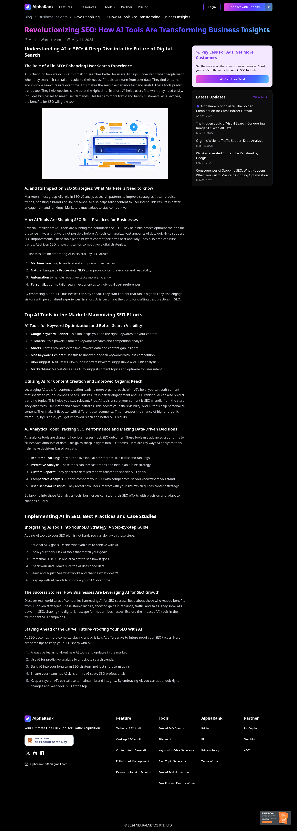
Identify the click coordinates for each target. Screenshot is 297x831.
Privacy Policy (210, 750)
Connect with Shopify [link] (244, 7)
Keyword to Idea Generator (176, 750)
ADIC (247, 750)
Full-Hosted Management (132, 761)
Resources (90, 7)
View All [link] (260, 97)
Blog (28, 17)
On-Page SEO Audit (128, 739)
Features (67, 7)
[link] (232, 111)
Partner (126, 7)
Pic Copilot (251, 728)
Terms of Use (209, 761)
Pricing (143, 7)
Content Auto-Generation (132, 750)
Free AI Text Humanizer (174, 772)
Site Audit (165, 739)
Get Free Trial (232, 79)
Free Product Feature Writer (177, 783)
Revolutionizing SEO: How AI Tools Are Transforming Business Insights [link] (132, 17)
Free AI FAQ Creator (172, 728)
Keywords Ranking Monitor (134, 772)
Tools (110, 7)
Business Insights (53, 17)
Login (212, 7)
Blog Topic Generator (172, 761)
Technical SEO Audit (129, 728)
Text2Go (249, 739)
